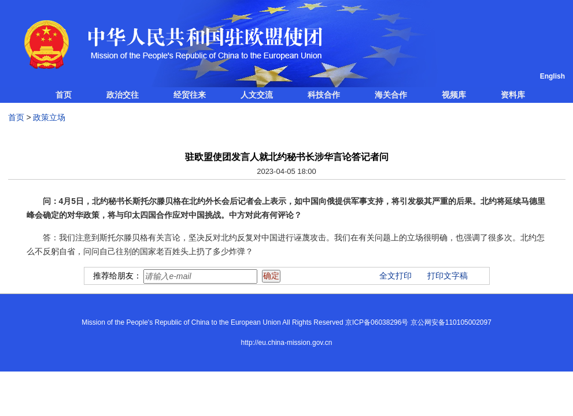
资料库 (513, 94)
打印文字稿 (447, 275)
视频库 (454, 94)
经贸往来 (189, 94)
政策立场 (49, 117)
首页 (64, 94)
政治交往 (122, 94)
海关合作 (391, 94)
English (552, 76)
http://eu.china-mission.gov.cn (286, 343)
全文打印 (395, 275)
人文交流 (257, 94)
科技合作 (324, 94)
